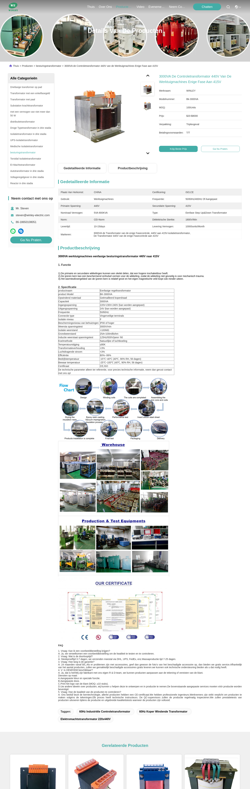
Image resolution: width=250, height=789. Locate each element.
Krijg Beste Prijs (178, 149)
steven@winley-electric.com (33, 215)
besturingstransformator (48, 66)
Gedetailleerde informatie (82, 168)
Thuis (91, 7)
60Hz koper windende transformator (163, 711)
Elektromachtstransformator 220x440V (86, 719)
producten (124, 7)
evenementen (156, 7)
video (140, 7)
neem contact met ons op (177, 7)
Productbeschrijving (133, 168)
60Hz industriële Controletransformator (104, 711)
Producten (27, 66)
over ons (105, 7)
